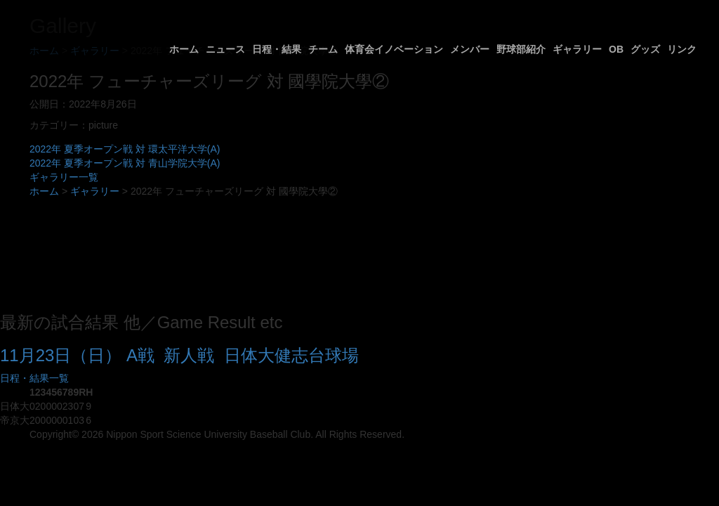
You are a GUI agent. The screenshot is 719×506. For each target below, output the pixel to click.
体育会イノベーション (394, 49)
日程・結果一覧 (34, 378)
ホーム (184, 49)
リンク (682, 49)
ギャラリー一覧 (63, 177)
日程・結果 (276, 49)
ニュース (225, 49)
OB (616, 49)
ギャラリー (577, 49)
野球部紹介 (521, 49)
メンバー (469, 49)
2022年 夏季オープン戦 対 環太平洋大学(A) (124, 149)
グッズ (645, 49)
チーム (323, 49)
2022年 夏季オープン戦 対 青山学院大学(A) (124, 163)
